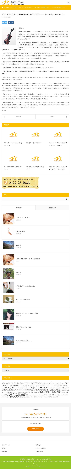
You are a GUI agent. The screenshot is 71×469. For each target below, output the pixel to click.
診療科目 (4, 448)
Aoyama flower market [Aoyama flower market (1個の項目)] (6, 382)
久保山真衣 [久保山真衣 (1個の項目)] (63, 390)
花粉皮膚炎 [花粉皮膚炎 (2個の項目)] (14, 397)
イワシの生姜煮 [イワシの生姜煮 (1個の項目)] (42, 383)
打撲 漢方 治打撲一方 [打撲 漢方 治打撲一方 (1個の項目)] (33, 392)
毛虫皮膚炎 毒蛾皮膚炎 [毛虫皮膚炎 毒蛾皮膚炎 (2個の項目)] (51, 392)
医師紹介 (38, 445)
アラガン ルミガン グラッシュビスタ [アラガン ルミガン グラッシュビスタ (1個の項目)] (30, 383)
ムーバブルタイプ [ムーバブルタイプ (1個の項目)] (51, 389)
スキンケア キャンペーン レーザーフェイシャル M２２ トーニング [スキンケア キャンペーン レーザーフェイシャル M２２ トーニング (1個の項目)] (39, 385)
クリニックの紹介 (41, 448)
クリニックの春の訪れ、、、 (24, 340)
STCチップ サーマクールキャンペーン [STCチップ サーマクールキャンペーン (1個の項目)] (56, 382)
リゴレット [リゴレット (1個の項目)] (57, 389)
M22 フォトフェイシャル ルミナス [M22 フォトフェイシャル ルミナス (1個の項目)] (19, 382)
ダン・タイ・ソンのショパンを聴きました (13, 144)
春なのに (18, 245)
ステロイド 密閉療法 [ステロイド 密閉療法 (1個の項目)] (62, 385)
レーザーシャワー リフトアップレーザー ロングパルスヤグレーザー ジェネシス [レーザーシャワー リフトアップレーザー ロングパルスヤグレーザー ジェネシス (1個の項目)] (26, 390)
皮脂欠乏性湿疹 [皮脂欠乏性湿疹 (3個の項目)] (16, 394)
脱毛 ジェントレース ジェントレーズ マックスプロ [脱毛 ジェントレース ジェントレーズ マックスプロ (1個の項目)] (39, 394)
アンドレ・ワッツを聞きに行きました (35, 168)
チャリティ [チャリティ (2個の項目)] (10, 388)
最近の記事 (19, 207)
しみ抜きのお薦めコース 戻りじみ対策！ (28, 258)
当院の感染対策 (20, 231)
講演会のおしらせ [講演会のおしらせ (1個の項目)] (24, 397)
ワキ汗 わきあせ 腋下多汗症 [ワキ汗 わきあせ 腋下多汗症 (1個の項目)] (53, 390)
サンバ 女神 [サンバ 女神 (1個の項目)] (60, 383)
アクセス (4, 451)
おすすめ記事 (52, 207)
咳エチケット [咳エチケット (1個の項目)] (13, 392)
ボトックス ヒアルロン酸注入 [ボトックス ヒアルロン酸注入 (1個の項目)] (39, 389)
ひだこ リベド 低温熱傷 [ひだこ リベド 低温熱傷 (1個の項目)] (14, 383)
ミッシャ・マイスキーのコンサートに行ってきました (58, 144)
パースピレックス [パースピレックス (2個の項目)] (46, 388)
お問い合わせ (35, 428)
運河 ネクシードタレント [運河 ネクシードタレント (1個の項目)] (43, 397)
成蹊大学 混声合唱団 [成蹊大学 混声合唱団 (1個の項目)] (23, 392)
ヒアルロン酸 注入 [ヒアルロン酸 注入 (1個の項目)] (59, 387)
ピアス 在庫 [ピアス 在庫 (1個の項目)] (22, 389)
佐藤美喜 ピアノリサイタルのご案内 (27, 313)
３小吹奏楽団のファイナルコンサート (13, 168)
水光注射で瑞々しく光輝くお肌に (25, 286)
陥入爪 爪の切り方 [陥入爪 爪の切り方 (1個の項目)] (53, 397)
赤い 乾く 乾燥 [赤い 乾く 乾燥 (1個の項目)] (32, 397)
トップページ (6, 445)
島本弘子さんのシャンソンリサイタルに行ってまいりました (58, 168)
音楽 (9, 17)
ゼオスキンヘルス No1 (22, 218)
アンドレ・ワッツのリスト (34, 143)
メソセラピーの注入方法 (23, 299)
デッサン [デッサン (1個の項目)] (24, 387)
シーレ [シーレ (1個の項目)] (20, 385)
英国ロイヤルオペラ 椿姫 (23, 327)
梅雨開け (18, 272)
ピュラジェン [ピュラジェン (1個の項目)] (29, 389)
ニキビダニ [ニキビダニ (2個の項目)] (32, 388)
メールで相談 (39, 451)
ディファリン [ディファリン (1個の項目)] (19, 387)
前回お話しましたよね (46, 45)
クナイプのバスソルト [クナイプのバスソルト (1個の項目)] (52, 383)
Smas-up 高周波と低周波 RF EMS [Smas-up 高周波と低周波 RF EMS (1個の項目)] (38, 382)
